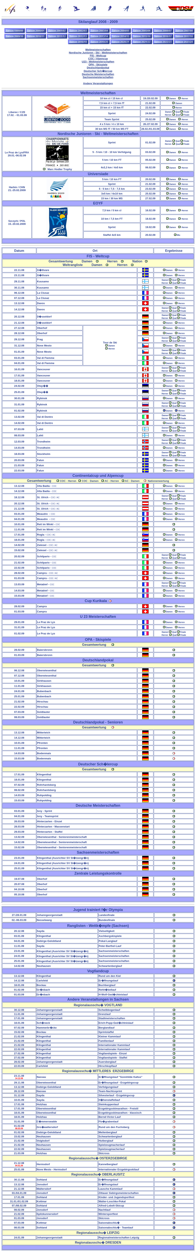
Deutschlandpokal (98, 67)
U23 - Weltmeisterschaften (98, 61)
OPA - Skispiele (98, 64)
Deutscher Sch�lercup (98, 70)
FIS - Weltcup (98, 55)
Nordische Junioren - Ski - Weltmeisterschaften (98, 52)
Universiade (98, 174)
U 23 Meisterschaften (98, 617)
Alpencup (115, 476)
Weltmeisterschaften (98, 49)
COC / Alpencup (98, 58)
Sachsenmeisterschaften (98, 77)
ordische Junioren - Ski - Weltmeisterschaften (98, 134)
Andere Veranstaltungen (98, 83)
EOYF (98, 203)
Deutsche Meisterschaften (98, 74)
